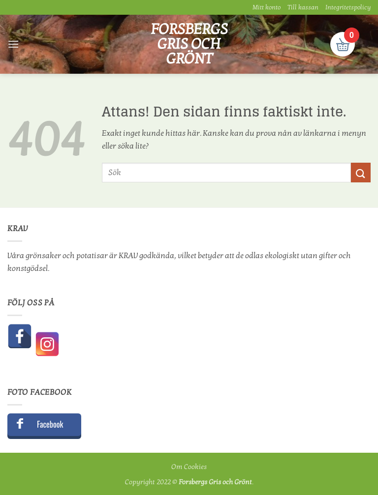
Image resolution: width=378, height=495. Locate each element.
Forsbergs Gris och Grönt (189, 44)
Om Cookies (189, 467)
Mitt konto (266, 7)
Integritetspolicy (348, 7)
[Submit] (361, 172)
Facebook (50, 424)
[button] (13, 44)
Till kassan (302, 7)
